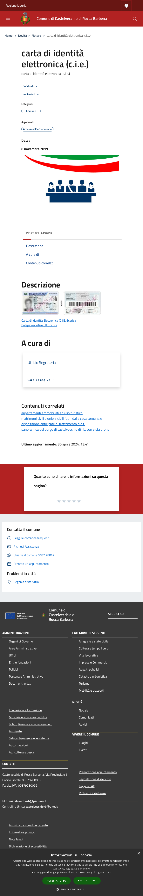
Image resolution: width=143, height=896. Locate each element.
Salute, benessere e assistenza (29, 738)
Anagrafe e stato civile (93, 641)
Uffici (12, 655)
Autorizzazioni (18, 745)
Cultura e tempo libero (93, 648)
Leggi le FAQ (87, 786)
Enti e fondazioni (20, 662)
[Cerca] (135, 18)
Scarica (71, 320)
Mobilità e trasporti (91, 690)
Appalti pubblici (89, 669)
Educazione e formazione (25, 710)
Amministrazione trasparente (28, 825)
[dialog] (71, 872)
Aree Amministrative (23, 648)
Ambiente (15, 731)
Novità (22, 35)
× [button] (138, 853)
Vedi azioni (31, 94)
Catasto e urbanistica (93, 676)
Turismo (84, 683)
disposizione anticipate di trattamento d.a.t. (53, 424)
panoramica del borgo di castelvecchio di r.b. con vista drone (65, 429)
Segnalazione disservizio (95, 779)
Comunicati (86, 717)
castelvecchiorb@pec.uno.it (27, 801)
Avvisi (83, 724)
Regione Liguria (16, 5)
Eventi (83, 749)
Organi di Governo (21, 641)
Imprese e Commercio (93, 662)
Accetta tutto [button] (56, 880)
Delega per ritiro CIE (34, 325)
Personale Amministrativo (26, 676)
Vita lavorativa (88, 655)
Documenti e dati (20, 683)
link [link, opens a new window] (109, 872)
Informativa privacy (22, 832)
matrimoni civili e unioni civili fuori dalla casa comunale (61, 418)
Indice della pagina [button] (39, 233)
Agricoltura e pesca (21, 752)
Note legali (16, 839)
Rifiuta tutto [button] (87, 880)
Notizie (36, 35)
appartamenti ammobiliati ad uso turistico (52, 413)
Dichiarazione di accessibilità (28, 846)
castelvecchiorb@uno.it (42, 806)
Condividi (31, 86)
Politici (13, 669)
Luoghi (83, 742)
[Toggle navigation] (7, 18)
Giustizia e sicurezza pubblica (28, 717)
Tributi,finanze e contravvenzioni (30, 724)
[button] (71, 889)
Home (8, 35)
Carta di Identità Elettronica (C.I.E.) (43, 320)
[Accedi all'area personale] (126, 5)
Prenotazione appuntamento (98, 772)
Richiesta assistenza (92, 793)
